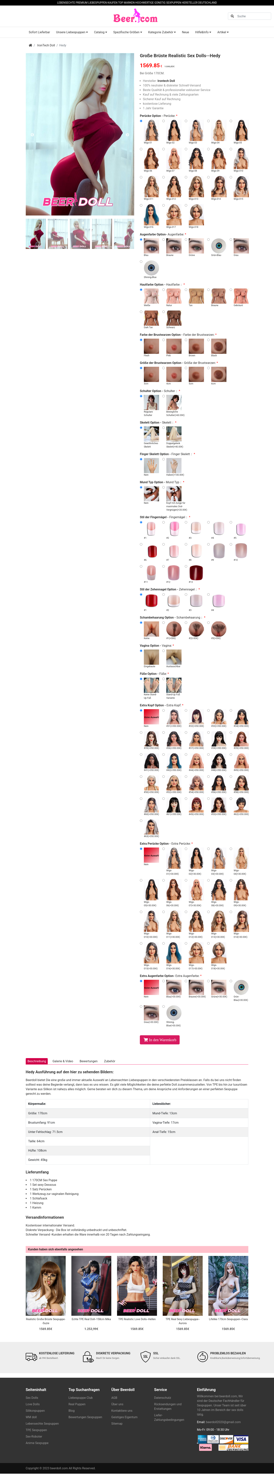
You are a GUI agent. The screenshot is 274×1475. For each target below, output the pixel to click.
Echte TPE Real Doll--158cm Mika (91, 1320)
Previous (32, 135)
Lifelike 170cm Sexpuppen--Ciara (228, 1320)
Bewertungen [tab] (96, 1062)
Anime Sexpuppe (37, 1444)
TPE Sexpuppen (36, 1431)
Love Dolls (33, 1406)
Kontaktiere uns (121, 1412)
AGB (114, 1399)
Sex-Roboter (34, 1438)
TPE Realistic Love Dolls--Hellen (137, 1320)
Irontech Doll (166, 81)
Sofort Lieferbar (39, 32)
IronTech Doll (46, 45)
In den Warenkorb (162, 1040)
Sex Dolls (32, 1399)
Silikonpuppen (35, 1412)
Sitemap (117, 1425)
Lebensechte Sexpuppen (42, 1425)
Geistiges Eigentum (124, 1418)
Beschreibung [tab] (38, 1062)
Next (127, 135)
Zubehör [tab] (119, 1062)
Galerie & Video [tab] (67, 1062)
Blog (71, 1412)
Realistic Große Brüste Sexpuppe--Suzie (45, 1322)
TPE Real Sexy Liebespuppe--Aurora (183, 1322)
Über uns (117, 1406)
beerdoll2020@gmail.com (223, 1423)
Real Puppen (76, 1406)
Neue (185, 32)
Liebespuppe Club (80, 1399)
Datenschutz (162, 1399)
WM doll (31, 1418)
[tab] (36, 234)
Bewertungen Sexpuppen (85, 1418)
